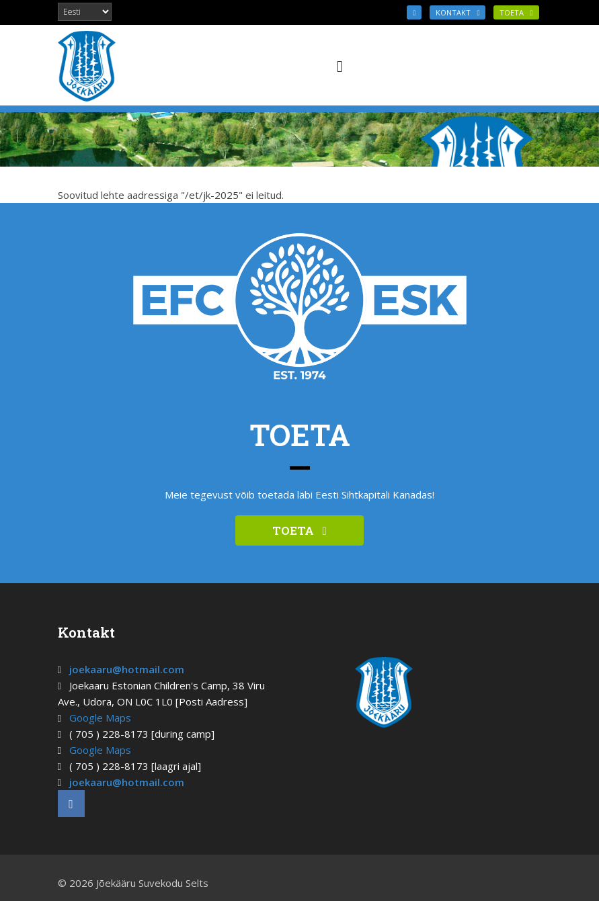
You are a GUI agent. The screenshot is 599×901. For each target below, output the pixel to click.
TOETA (516, 12)
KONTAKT (457, 12)
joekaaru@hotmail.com (126, 669)
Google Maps (100, 717)
